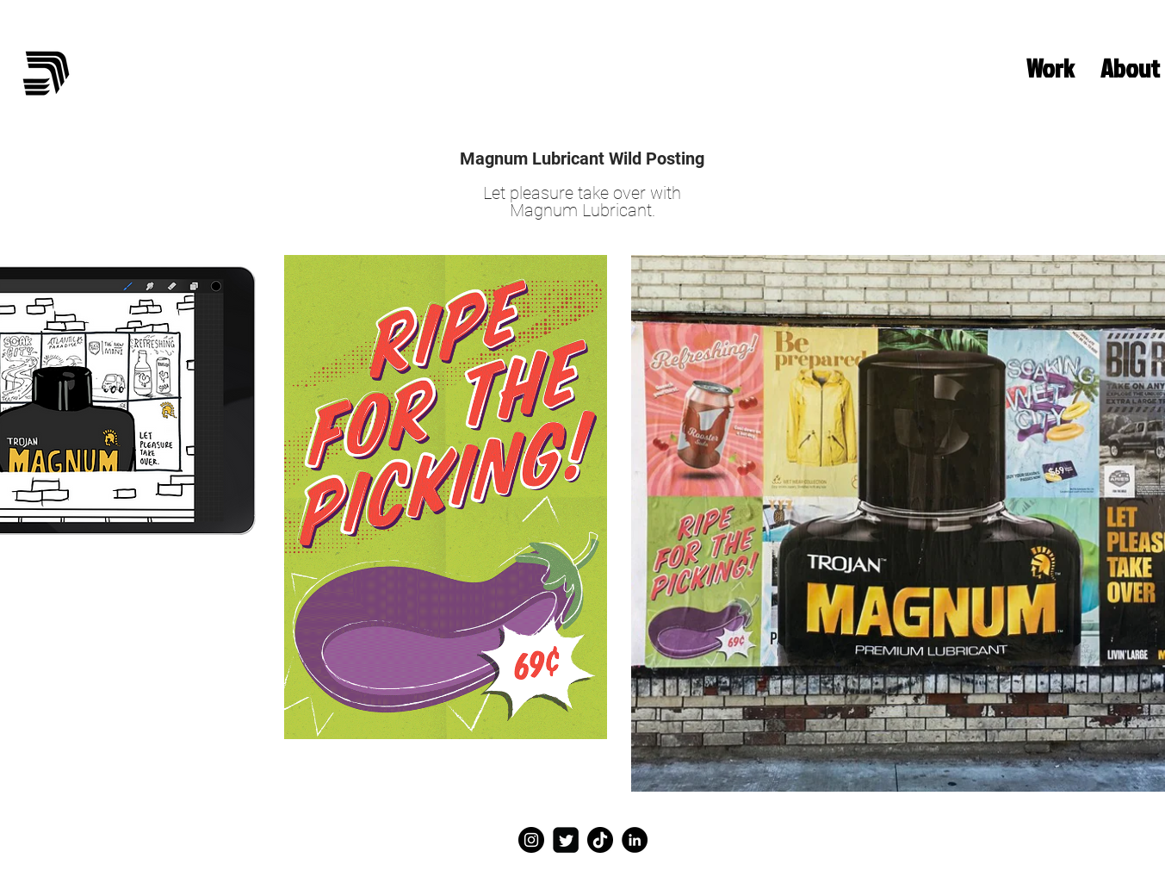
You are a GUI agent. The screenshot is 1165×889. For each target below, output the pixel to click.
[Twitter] (566, 840)
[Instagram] (531, 840)
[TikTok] (600, 840)
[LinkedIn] (635, 840)
